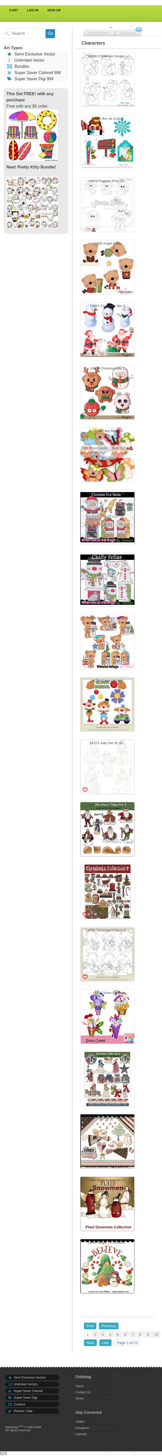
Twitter (79, 1421)
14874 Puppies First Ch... (107, 205)
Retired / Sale (20, 1411)
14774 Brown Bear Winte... (107, 642)
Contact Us (83, 1392)
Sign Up (54, 10)
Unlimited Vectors (23, 1384)
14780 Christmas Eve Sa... (107, 517)
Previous (108, 1326)
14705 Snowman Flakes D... (107, 954)
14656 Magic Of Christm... (107, 1267)
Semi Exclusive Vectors (27, 1377)
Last (105, 1343)
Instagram (82, 1428)
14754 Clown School (107, 705)
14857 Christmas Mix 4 (107, 330)
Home (79, 1386)
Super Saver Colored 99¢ (33, 72)
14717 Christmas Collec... (107, 829)
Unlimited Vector (25, 60)
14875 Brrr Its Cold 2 (107, 143)
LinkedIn (81, 1434)
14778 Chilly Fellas (107, 580)
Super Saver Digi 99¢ (30, 79)
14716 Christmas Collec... (107, 892)
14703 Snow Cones (107, 1017)
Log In (32, 10)
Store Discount (99, 33)
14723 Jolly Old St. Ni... (107, 767)
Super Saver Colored (25, 1391)
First (90, 1326)
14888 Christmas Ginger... (107, 80)
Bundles (17, 66)
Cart (13, 10)
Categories (128, 33)
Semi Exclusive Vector (30, 54)
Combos (16, 1404)
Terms (79, 1398)
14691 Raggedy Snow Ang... (107, 1142)
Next (90, 1343)
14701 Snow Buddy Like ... (107, 1079)
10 (156, 1335)
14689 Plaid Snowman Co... (107, 1204)
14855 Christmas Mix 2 (107, 392)
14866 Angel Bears (107, 268)
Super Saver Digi (22, 1397)
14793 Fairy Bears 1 (107, 455)
